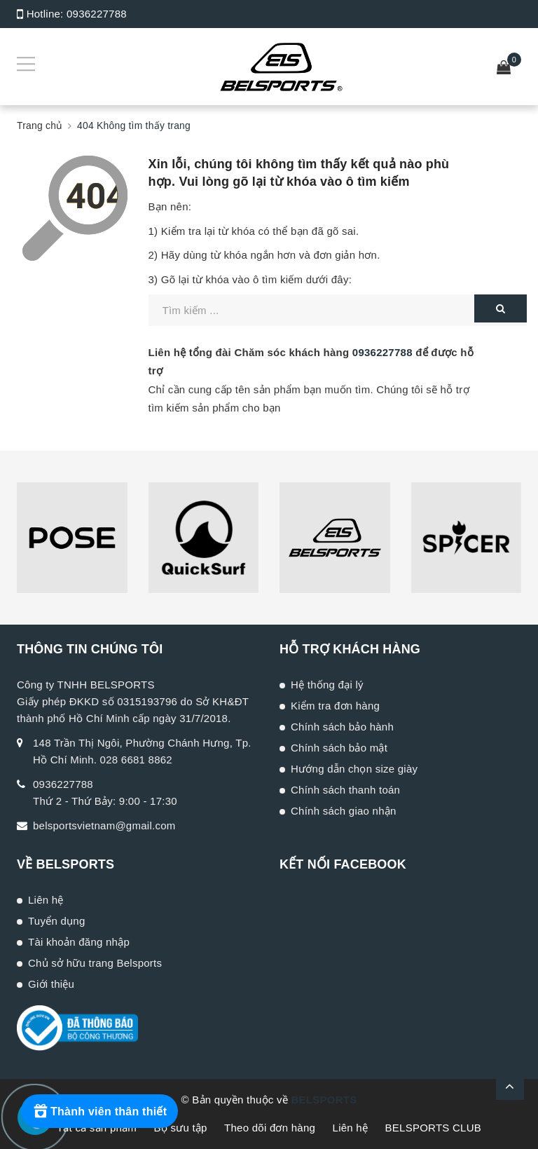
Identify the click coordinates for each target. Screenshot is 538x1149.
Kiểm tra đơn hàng (335, 706)
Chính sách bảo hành (342, 727)
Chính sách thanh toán (345, 790)
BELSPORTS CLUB (433, 1128)
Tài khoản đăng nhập (79, 942)
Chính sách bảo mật (339, 748)
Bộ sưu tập (180, 1128)
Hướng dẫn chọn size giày (354, 769)
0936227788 (97, 14)
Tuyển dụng (56, 921)
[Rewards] (99, 1111)
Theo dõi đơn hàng (269, 1128)
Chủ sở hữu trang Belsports (95, 963)
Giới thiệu (51, 984)
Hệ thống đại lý (327, 685)
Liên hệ (46, 900)
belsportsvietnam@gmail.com (104, 825)
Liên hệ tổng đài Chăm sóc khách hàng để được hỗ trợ (311, 361)
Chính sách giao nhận (343, 811)
